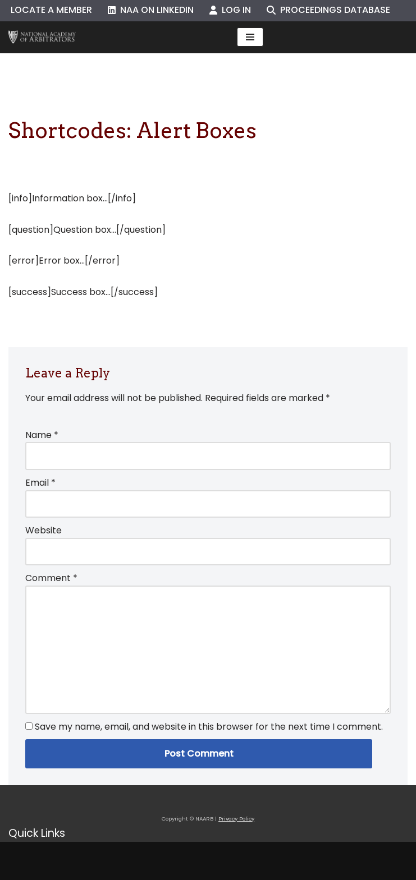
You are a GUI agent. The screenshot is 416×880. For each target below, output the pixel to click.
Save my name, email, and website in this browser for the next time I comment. (209, 726)
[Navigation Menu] (250, 37)
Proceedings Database (328, 9)
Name (41, 435)
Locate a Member (51, 9)
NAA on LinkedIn (151, 9)
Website (43, 530)
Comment (51, 578)
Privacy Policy (236, 818)
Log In (230, 9)
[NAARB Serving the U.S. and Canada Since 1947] (42, 37)
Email (40, 482)
